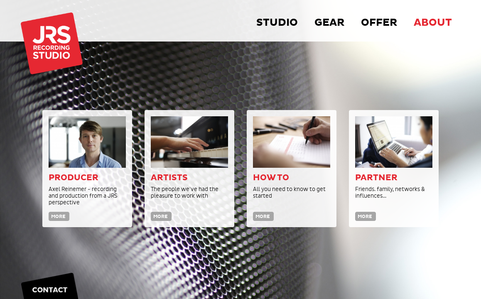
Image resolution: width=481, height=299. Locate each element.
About (433, 22)
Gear (329, 22)
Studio (277, 22)
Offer (379, 22)
